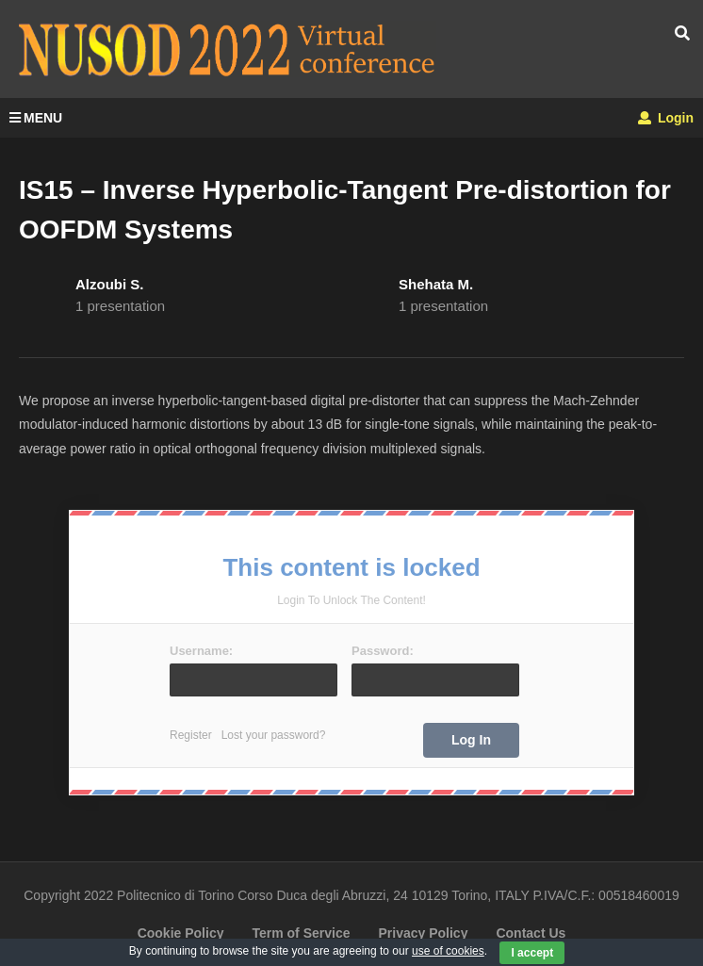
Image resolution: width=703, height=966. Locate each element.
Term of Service (301, 933)
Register (191, 735)
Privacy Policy (422, 933)
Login (666, 117)
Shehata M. (436, 284)
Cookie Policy (181, 933)
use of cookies (448, 951)
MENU (35, 117)
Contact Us (530, 933)
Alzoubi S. (109, 284)
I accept (532, 952)
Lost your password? (273, 735)
